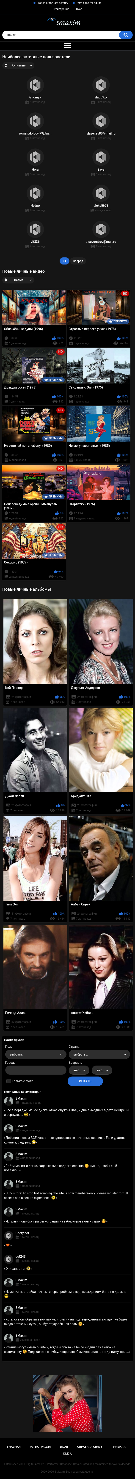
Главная (14, 1446)
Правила (119, 1446)
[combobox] (35, 1054)
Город (9, 1062)
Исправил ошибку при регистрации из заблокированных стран (56, 1221)
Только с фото (22, 1081)
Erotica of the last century (52, 3)
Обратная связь (89, 1446)
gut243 (21, 1256)
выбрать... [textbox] (17, 1054)
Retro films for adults (89, 3)
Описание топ (18, 1268)
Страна (74, 1046)
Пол (8, 1046)
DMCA (67, 1453)
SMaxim (21, 1098)
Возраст (75, 1062)
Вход (79, 9)
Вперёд (78, 261)
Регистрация (61, 9)
